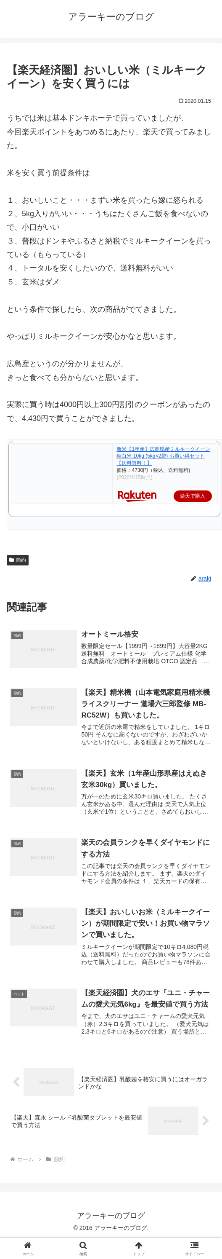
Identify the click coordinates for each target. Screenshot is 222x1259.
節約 (17, 560)
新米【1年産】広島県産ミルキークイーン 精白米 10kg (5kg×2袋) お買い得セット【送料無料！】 (163, 456)
